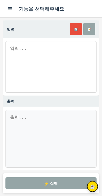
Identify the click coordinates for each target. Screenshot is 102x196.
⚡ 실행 (51, 183)
